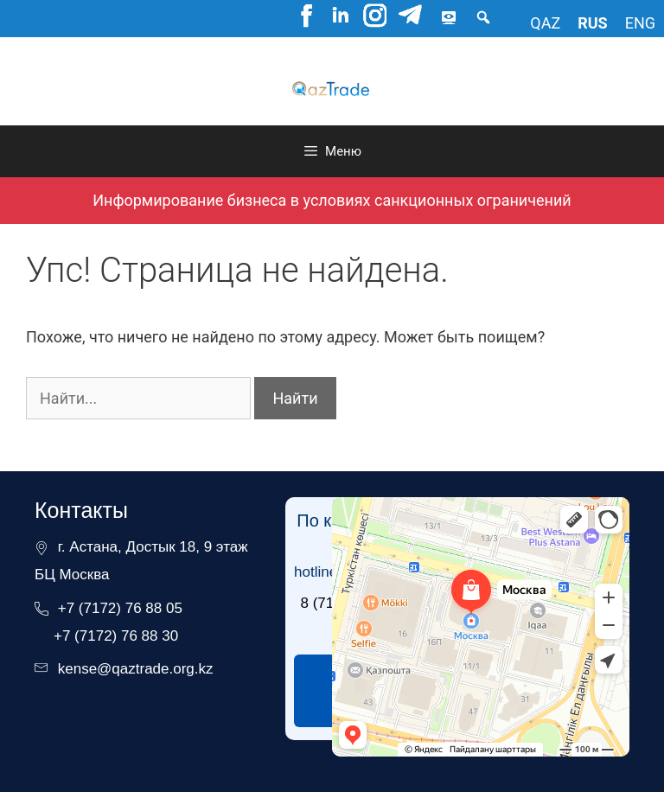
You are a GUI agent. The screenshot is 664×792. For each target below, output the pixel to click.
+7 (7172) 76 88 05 (120, 608)
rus (592, 23)
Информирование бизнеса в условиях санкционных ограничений (332, 200)
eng (640, 23)
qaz (545, 23)
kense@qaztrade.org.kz (136, 669)
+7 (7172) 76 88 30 (116, 636)
